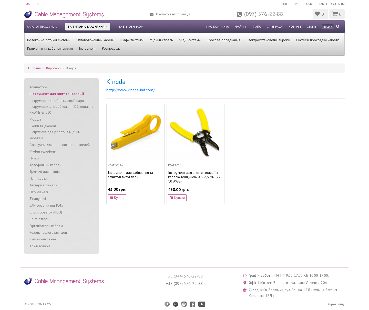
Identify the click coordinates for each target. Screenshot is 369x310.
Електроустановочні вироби (268, 40)
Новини (295, 26)
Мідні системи (190, 40)
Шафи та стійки (132, 40)
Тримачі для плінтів (44, 171)
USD (309, 4)
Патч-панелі (38, 192)
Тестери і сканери (43, 185)
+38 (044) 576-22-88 (184, 276)
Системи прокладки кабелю (318, 40)
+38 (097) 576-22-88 (184, 283)
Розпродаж (111, 48)
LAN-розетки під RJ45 (46, 205)
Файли (240, 26)
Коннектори (38, 87)
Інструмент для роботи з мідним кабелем (54, 135)
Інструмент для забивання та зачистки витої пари (130, 174)
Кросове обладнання (223, 40)
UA (28, 4)
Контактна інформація (173, 14)
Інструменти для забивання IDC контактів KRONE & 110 (61, 109)
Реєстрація (336, 4)
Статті (311, 26)
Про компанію (217, 26)
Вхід (322, 4)
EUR (284, 4)
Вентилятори (39, 219)
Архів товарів (39, 246)
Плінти (34, 158)
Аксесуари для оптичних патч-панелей (59, 144)
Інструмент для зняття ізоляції (56, 93)
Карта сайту (336, 304)
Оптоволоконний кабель (95, 40)
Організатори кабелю (46, 225)
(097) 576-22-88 (263, 13)
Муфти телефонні (43, 151)
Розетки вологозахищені (48, 232)
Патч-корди (38, 178)
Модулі (35, 119)
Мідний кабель (161, 40)
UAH (297, 4)
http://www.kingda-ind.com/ (130, 89)
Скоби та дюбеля (43, 126)
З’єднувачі (37, 198)
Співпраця (275, 26)
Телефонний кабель (45, 165)
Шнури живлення (42, 239)
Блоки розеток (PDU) (45, 212)
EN (45, 4)
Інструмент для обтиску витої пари (56, 100)
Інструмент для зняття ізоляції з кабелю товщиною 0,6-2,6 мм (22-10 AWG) (195, 176)
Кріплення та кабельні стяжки (50, 48)
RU (37, 4)
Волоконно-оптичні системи (48, 40)
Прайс (256, 26)
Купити (117, 197)
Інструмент (87, 48)
